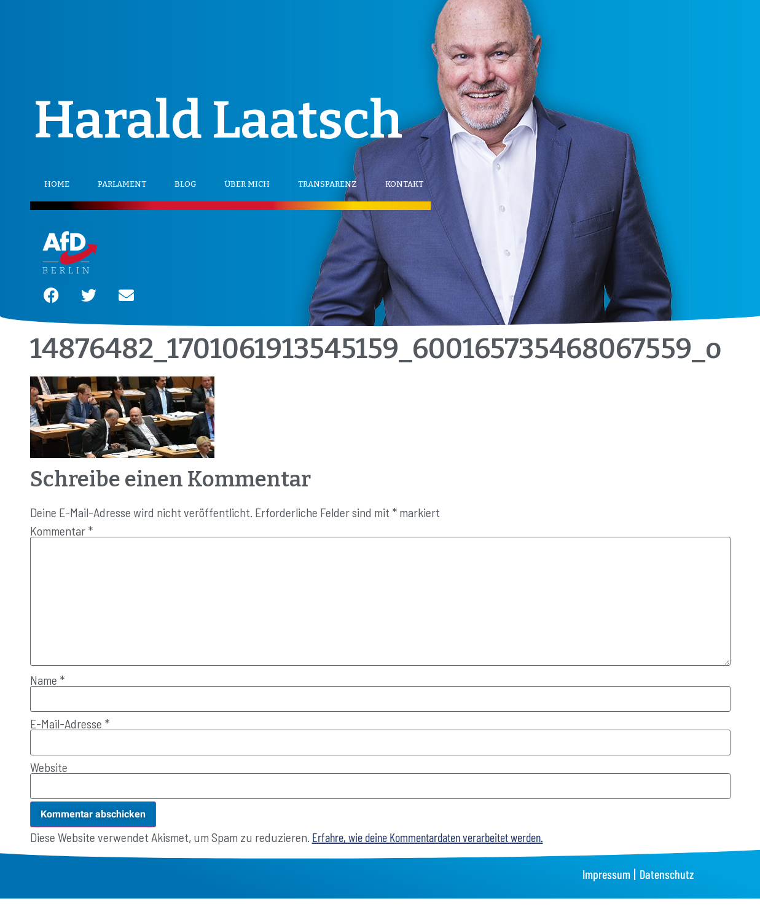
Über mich (247, 184)
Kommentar (61, 530)
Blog (185, 184)
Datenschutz (667, 874)
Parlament (122, 184)
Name (47, 680)
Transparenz (327, 184)
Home (56, 184)
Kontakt (404, 184)
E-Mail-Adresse (69, 723)
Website (49, 767)
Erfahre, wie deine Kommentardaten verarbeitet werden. (427, 837)
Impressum (606, 874)
